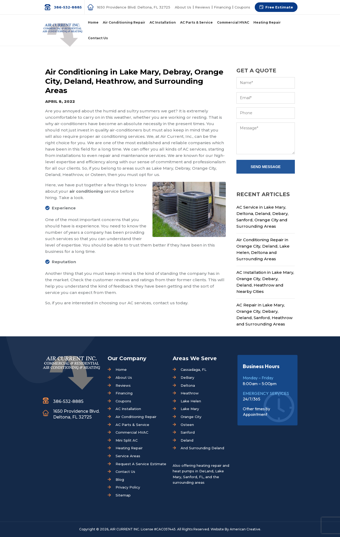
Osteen (187, 424)
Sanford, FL (193, 477)
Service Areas (128, 456)
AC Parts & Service (132, 424)
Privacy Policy (128, 487)
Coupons (242, 7)
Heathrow (190, 393)
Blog (120, 479)
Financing (222, 7)
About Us (183, 7)
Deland (187, 440)
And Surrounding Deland (202, 448)
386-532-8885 (68, 7)
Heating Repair (129, 448)
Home (121, 369)
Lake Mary (190, 409)
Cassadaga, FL (193, 369)
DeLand (206, 471)
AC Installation (128, 409)
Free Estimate (279, 7)
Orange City (191, 417)
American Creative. (245, 529)
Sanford (188, 432)
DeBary (187, 377)
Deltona (188, 385)
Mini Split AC (127, 440)
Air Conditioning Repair (136, 417)
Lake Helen (191, 401)
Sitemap (123, 495)
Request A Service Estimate (141, 464)
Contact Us (125, 471)
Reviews (202, 7)
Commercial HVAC (132, 432)
